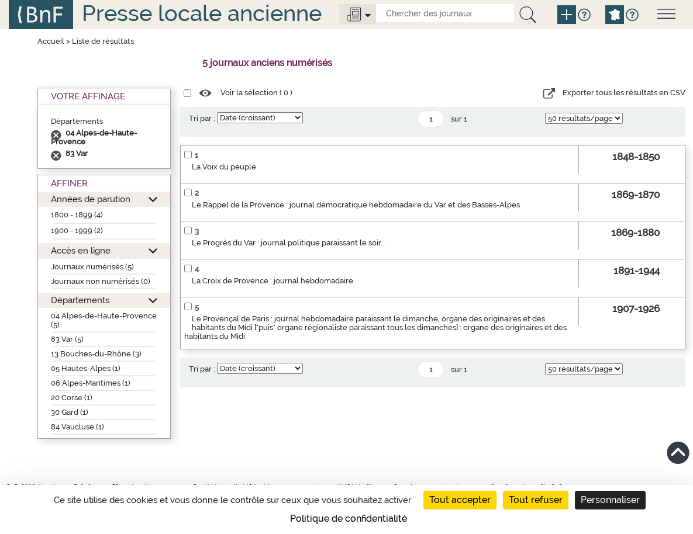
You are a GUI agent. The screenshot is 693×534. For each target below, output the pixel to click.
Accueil (50, 41)
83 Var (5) (67, 339)
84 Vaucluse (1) (77, 426)
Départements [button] (80, 300)
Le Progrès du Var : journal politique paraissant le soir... (289, 242)
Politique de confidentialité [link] (348, 518)
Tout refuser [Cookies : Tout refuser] (536, 499)
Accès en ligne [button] (81, 250)
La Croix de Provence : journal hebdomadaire (272, 280)
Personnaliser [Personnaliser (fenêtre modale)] (610, 499)
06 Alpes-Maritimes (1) (90, 383)
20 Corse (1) (71, 397)
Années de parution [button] (90, 199)
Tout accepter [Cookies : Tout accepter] (460, 499)
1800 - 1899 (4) (77, 214)
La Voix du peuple (224, 166)
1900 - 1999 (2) (77, 230)
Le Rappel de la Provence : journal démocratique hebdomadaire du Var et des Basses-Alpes (356, 204)
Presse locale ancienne (202, 13)
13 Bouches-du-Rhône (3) (96, 353)
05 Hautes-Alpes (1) (85, 368)
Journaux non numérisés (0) (100, 281)
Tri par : (202, 118)
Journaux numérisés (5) (92, 266)
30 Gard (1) (69, 412)
